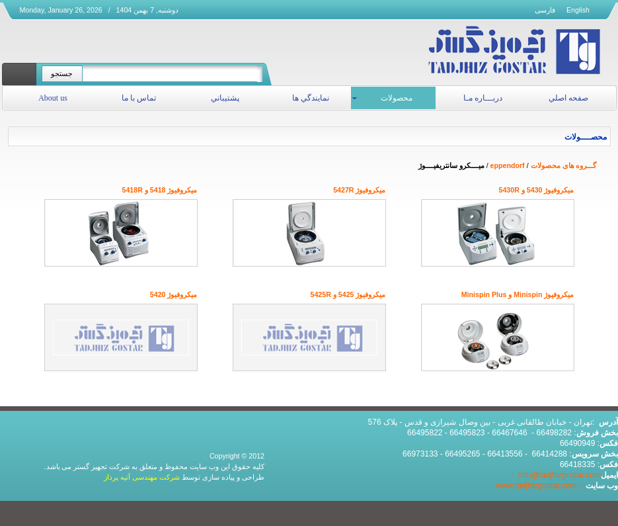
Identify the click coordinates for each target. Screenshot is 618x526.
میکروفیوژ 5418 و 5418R (159, 190)
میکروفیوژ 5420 (174, 294)
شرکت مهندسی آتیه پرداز (142, 477)
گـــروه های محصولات (564, 165)
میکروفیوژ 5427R (359, 190)
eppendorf (507, 165)
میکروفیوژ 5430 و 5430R (536, 190)
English (578, 10)
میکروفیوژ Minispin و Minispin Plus (517, 294)
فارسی (545, 10)
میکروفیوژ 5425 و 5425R (347, 294)
